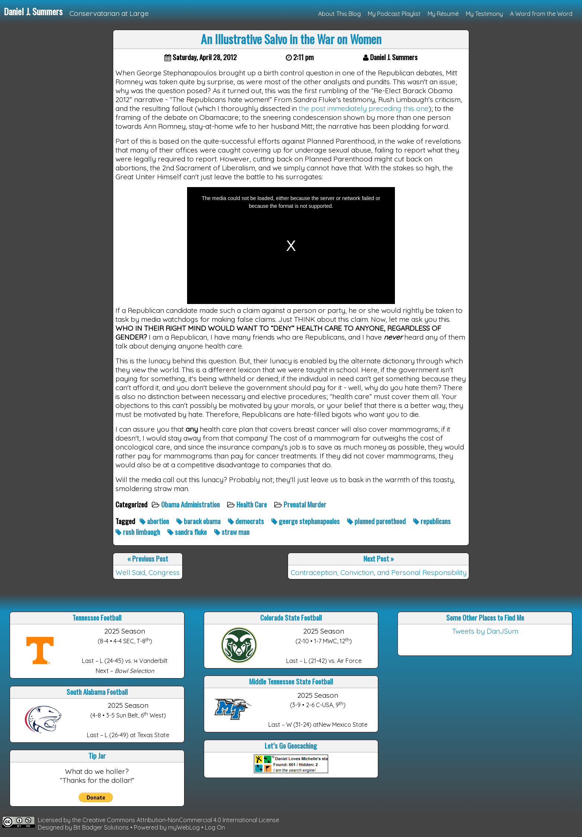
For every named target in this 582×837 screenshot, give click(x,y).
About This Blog (339, 13)
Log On (215, 827)
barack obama (199, 521)
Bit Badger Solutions (101, 827)
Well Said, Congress (147, 572)
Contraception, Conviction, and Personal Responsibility (379, 572)
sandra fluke (187, 531)
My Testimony (484, 13)
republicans (432, 521)
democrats (246, 521)
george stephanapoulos (306, 521)
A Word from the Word (541, 13)
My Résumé (443, 13)
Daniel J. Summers (33, 11)
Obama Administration (191, 504)
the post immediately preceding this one (364, 108)
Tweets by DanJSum (485, 631)
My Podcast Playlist (394, 13)
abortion (155, 521)
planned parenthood (377, 521)
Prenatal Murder (306, 504)
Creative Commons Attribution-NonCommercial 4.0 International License (180, 820)
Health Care (252, 504)
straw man (232, 531)
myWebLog (184, 827)
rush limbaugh (138, 531)
